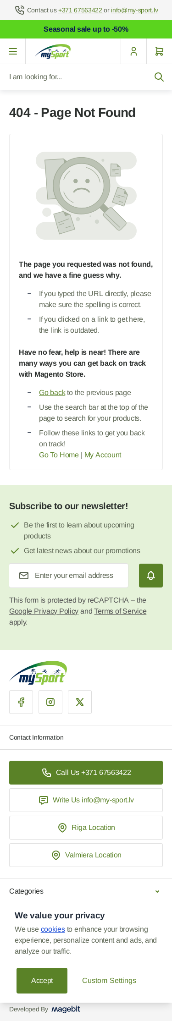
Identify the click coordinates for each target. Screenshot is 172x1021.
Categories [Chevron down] (86, 891)
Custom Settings (109, 980)
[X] (80, 702)
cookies (53, 929)
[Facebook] (21, 702)
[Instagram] (50, 702)
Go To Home (59, 455)
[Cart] (159, 51)
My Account (102, 455)
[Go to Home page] (53, 51)
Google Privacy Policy (43, 611)
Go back (52, 392)
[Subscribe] (151, 575)
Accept (42, 980)
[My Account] (133, 51)
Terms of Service (120, 611)
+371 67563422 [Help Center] (81, 10)
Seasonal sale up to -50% (86, 29)
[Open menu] (13, 51)
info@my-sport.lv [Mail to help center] (134, 10)
